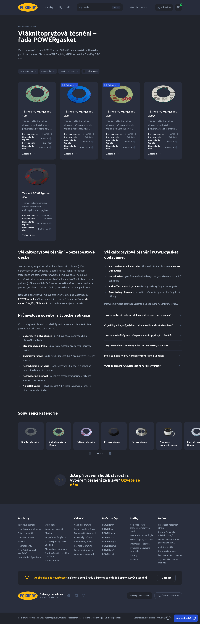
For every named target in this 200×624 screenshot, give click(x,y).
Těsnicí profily (52, 560)
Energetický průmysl (83, 550)
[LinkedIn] (76, 596)
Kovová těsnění (139, 442)
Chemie (21, 541)
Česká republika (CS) (168, 596)
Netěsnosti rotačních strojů (168, 526)
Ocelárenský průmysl (84, 554)
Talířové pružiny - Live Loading (55, 543)
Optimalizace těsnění (140, 544)
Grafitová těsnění (30, 442)
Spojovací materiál (54, 529)
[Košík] (178, 7)
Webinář (134, 559)
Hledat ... (99, 7)
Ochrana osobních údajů (93, 619)
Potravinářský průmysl (84, 529)
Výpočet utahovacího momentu (140, 549)
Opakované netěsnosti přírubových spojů (169, 541)
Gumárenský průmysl (84, 541)
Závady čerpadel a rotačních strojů (166, 533)
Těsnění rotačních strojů (29, 529)
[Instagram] (83, 596)
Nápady (133, 555)
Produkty (48, 7)
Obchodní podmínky (113, 619)
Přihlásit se (164, 7)
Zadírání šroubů (165, 547)
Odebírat (165, 578)
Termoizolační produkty (29, 557)
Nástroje (134, 7)
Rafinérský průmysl (83, 546)
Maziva (48, 533)
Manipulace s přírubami (56, 549)
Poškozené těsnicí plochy (170, 555)
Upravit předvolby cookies (144, 619)
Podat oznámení (74, 619)
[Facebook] (68, 596)
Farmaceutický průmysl (85, 533)
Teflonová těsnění (86, 442)
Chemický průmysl (82, 525)
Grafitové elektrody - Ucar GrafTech (57, 555)
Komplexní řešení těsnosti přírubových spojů (140, 528)
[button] (98, 453)
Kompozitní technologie (141, 535)
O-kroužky (50, 525)
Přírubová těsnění (27, 26)
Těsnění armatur (26, 537)
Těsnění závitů (25, 546)
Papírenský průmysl (83, 537)
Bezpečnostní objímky (55, 537)
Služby (59, 7)
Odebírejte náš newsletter (50, 578)
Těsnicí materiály (26, 533)
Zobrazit (28, 153)
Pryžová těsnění (112, 442)
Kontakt (144, 7)
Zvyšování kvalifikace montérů (168, 561)
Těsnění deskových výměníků (27, 551)
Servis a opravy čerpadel (141, 539)
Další (68, 7)
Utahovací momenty (167, 551)
